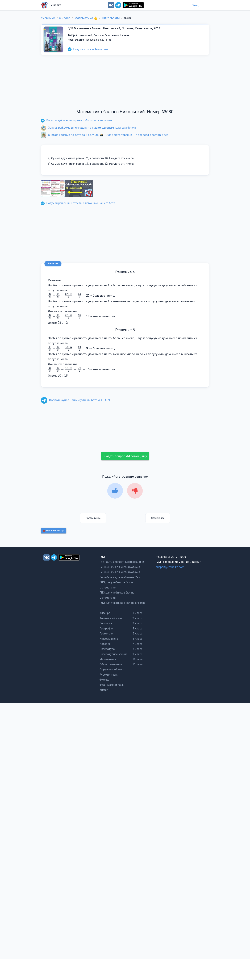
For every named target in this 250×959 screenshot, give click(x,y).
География (106, 628)
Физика (104, 679)
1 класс (137, 613)
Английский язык (110, 618)
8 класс (137, 649)
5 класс (137, 633)
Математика (107, 659)
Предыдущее (93, 518)
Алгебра (104, 613)
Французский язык (111, 685)
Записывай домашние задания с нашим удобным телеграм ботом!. (89, 127)
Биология (105, 623)
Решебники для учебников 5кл (119, 567)
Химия (103, 690)
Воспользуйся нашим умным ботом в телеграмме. (77, 120)
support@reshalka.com (170, 567)
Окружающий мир (111, 669)
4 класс (137, 628)
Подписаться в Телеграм (88, 49)
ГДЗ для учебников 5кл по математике (116, 585)
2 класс (137, 618)
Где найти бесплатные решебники (121, 561)
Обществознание (110, 664)
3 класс (137, 623)
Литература (107, 649)
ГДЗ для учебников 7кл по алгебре (122, 602)
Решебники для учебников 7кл (119, 577)
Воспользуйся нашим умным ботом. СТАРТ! (76, 400)
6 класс (137, 638)
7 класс (137, 644)
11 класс (138, 664)
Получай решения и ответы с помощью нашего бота (78, 203)
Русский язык (108, 674)
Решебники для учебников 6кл (119, 572)
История (105, 644)
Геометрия (106, 633)
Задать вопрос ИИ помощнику (126, 456)
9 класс (137, 654)
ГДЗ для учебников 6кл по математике (116, 595)
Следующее (157, 518)
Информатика (108, 638)
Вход (195, 5)
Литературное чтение (113, 654)
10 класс (138, 659)
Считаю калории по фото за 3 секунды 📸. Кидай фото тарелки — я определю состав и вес (104, 135)
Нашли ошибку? (53, 530)
